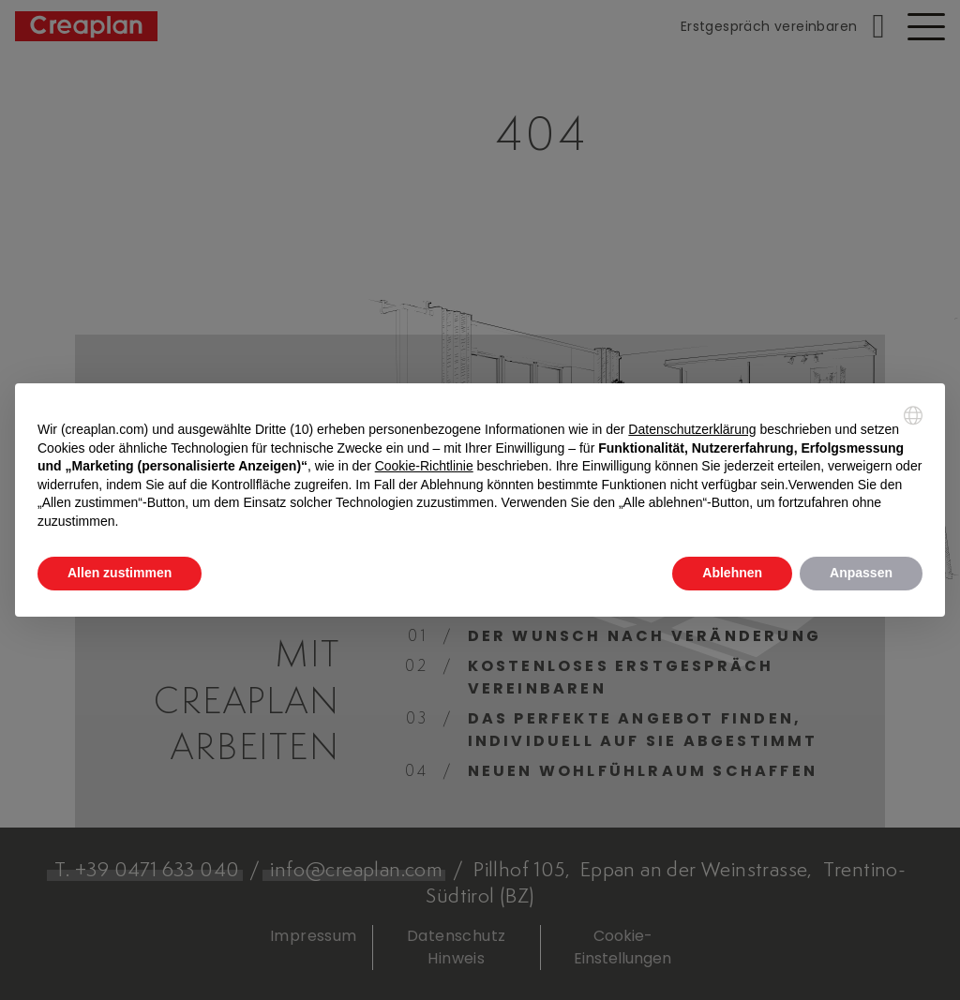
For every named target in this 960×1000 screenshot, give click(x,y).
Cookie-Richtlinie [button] (424, 465)
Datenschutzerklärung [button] (692, 429)
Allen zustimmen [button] (120, 572)
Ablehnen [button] (732, 572)
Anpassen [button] (861, 572)
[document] (480, 468)
